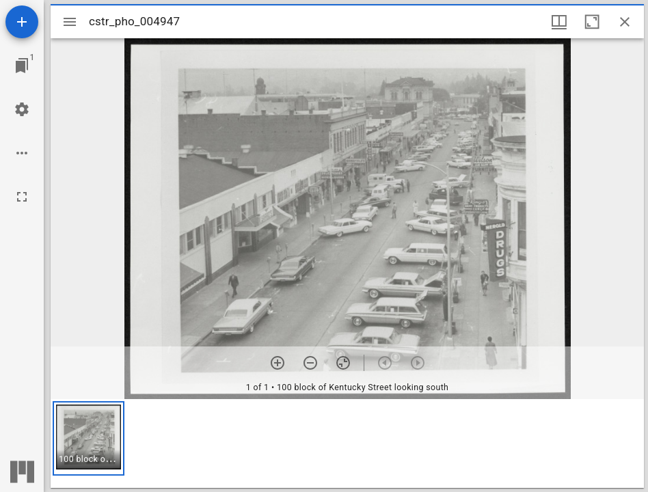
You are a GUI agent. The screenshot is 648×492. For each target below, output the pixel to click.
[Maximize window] (592, 21)
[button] (88, 438)
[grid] (347, 443)
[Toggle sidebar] (69, 21)
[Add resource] (21, 21)
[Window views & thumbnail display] (559, 21)
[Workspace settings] (21, 109)
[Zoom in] (277, 362)
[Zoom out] (310, 362)
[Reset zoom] (343, 362)
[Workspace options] (21, 153)
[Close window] (624, 21)
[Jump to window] (21, 65)
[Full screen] (21, 196)
